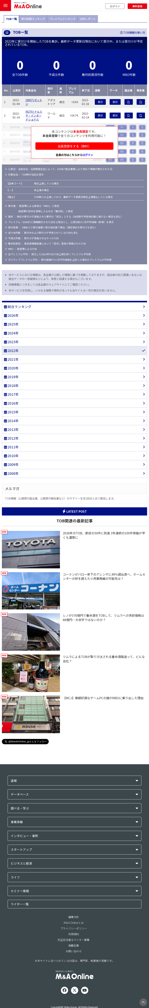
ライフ (15, 877)
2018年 (11, 385)
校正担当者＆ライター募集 (73, 940)
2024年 (11, 333)
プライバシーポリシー (73, 928)
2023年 (11, 341)
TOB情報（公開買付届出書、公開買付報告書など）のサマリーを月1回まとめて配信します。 (60, 498)
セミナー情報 (20, 891)
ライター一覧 (20, 904)
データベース (20, 794)
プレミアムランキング (62, 19)
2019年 (11, 376)
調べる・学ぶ (20, 808)
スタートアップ (21, 849)
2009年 (11, 464)
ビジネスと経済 (21, 863)
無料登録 (137, 6)
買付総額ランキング (33, 19)
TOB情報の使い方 (132, 32)
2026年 (11, 315)
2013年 (11, 429)
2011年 (11, 447)
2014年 (11, 420)
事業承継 (17, 822)
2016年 (11, 403)
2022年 (11, 350)
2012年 (11, 438)
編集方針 (73, 917)
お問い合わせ (74, 951)
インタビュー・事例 (24, 836)
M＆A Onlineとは (74, 923)
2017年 (11, 394)
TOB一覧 (11, 19)
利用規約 (73, 934)
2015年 (11, 412)
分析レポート (88, 19)
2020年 (11, 368)
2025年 (11, 324)
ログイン (115, 6)
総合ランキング (17, 306)
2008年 (11, 473)
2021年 (11, 359)
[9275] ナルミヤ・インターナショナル (33, 115)
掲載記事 (73, 945)
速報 (14, 780)
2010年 (11, 455)
